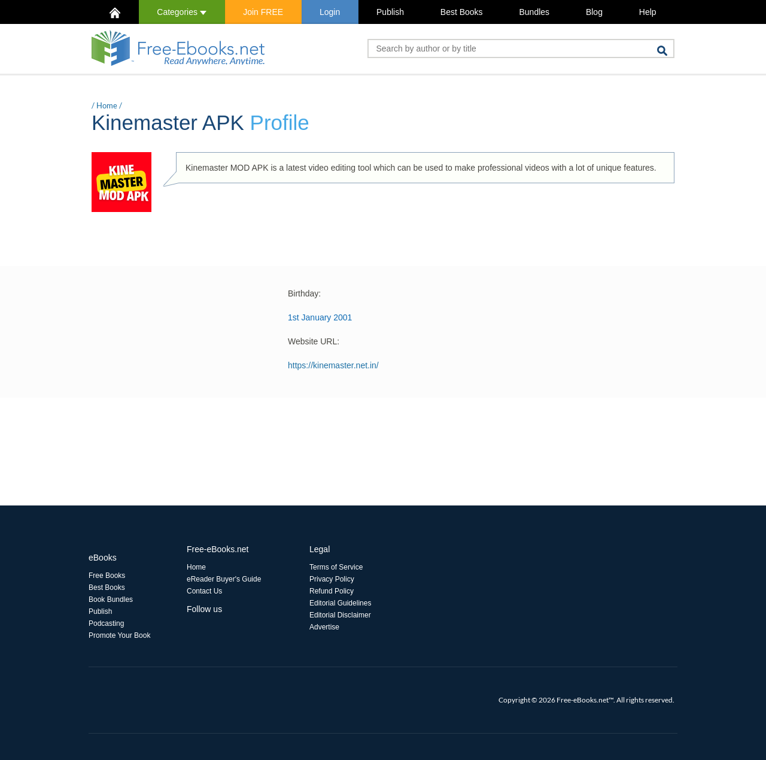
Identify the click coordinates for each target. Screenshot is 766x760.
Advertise (324, 627)
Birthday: (304, 293)
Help (647, 12)
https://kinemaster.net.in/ (333, 365)
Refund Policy (331, 591)
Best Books (461, 12)
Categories (181, 12)
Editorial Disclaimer (340, 615)
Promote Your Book (119, 635)
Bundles (534, 12)
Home (106, 105)
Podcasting (106, 623)
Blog (594, 12)
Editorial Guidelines (340, 603)
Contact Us (204, 591)
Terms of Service (336, 567)
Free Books (107, 575)
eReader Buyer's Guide (224, 579)
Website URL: (313, 341)
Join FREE (263, 12)
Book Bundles (111, 599)
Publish (390, 12)
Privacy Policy (331, 579)
